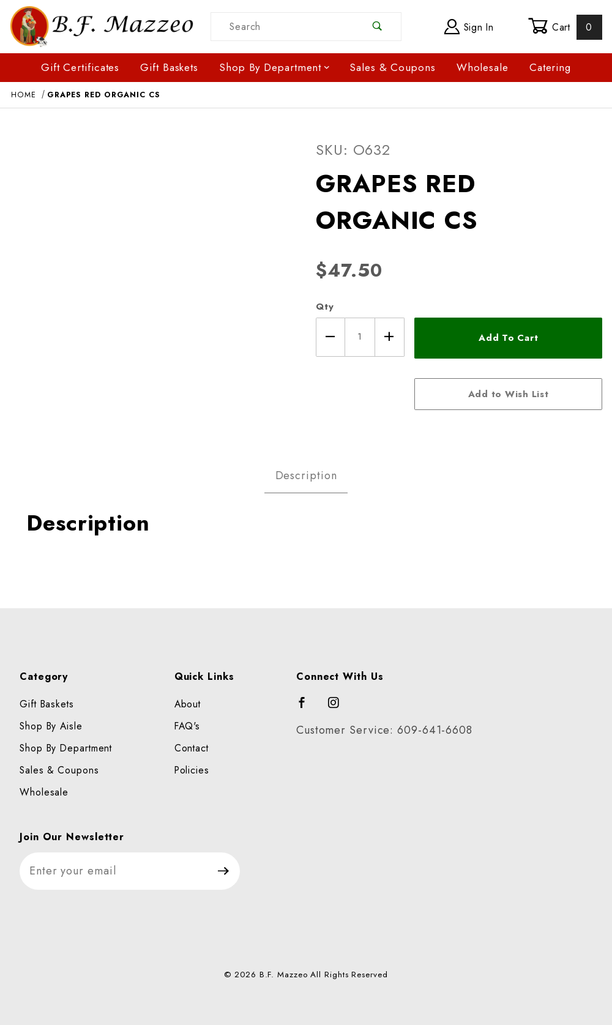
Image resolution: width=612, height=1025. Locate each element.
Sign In (469, 26)
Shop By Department (274, 67)
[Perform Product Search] (377, 26)
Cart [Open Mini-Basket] (565, 27)
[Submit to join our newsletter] (223, 871)
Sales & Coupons (392, 67)
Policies (191, 770)
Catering (550, 67)
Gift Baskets (169, 67)
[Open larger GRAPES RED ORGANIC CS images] (153, 280)
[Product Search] (282, 26)
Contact (191, 748)
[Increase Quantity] (390, 337)
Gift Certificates (80, 67)
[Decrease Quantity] (330, 337)
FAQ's (187, 726)
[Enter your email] (113, 871)
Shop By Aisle (51, 726)
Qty (325, 306)
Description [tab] (306, 475)
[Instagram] (339, 708)
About (187, 704)
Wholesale (483, 67)
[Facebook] (307, 708)
